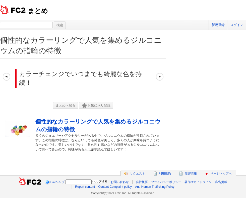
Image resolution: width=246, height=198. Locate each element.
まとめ (38, 10)
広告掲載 (221, 182)
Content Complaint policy (115, 186)
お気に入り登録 (96, 105)
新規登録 (218, 25)
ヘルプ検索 (99, 181)
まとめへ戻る (65, 105)
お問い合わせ (120, 182)
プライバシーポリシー (166, 182)
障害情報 (191, 173)
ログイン (236, 25)
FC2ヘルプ (57, 182)
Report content (85, 186)
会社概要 (142, 182)
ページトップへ (221, 173)
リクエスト (137, 173)
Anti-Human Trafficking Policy (154, 186)
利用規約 (165, 173)
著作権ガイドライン (198, 182)
